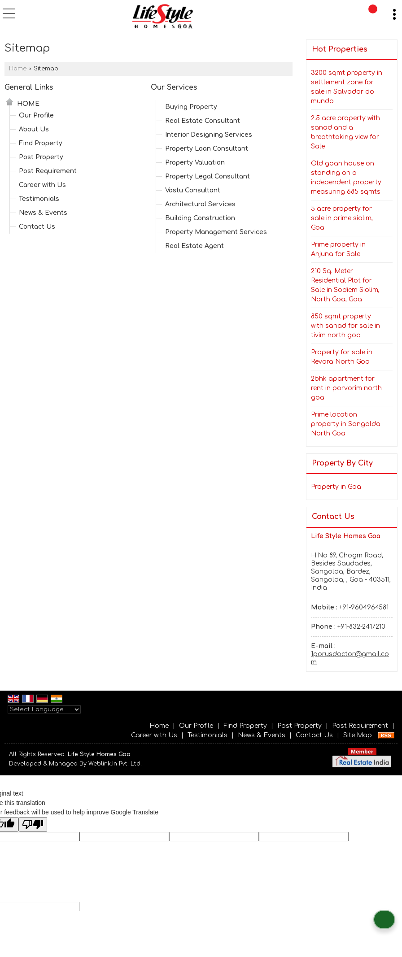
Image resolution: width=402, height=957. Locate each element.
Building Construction (200, 218)
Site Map (357, 735)
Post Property (41, 157)
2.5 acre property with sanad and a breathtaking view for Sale (345, 132)
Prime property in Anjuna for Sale (338, 249)
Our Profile (36, 115)
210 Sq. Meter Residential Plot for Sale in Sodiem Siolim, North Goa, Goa (345, 285)
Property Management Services (216, 232)
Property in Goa (336, 486)
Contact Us (37, 226)
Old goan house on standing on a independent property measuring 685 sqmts (346, 177)
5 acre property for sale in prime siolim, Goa (342, 218)
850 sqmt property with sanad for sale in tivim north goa (345, 326)
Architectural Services (200, 204)
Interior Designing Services (208, 134)
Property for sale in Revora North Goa (341, 357)
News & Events (43, 212)
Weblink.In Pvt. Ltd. (115, 764)
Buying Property (191, 107)
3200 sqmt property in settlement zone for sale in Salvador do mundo (346, 87)
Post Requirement (48, 171)
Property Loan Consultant (206, 148)
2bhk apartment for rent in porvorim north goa (346, 388)
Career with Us (42, 185)
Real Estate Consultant (202, 120)
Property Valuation (195, 162)
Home (17, 68)
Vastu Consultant (192, 190)
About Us (34, 129)
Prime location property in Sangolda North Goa (345, 424)
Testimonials (39, 199)
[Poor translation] (32, 824)
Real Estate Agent (194, 246)
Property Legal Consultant (207, 176)
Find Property (40, 143)
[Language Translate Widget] (44, 709)
